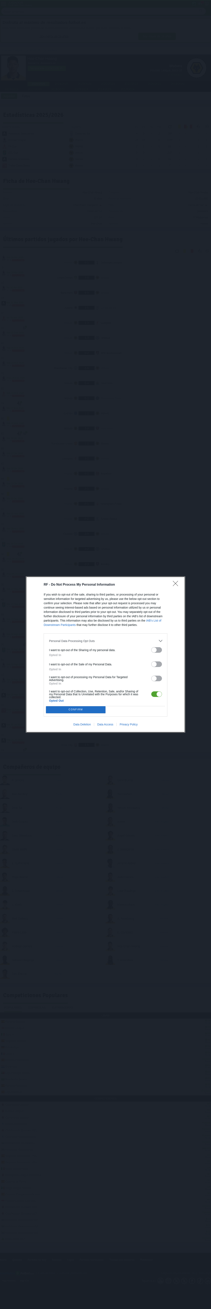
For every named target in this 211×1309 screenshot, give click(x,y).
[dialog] (105, 654)
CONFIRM (75, 709)
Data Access (105, 724)
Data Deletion (82, 724)
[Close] (177, 585)
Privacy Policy (129, 724)
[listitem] (105, 641)
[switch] (156, 650)
